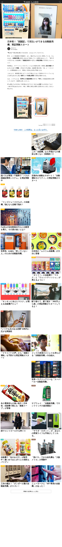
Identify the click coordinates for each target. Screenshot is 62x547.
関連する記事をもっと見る (31, 492)
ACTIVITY (33, 134)
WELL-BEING (3, 284)
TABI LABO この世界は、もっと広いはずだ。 (31, 130)
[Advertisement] (31, 522)
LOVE (2, 311)
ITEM (33, 413)
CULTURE (2, 158)
